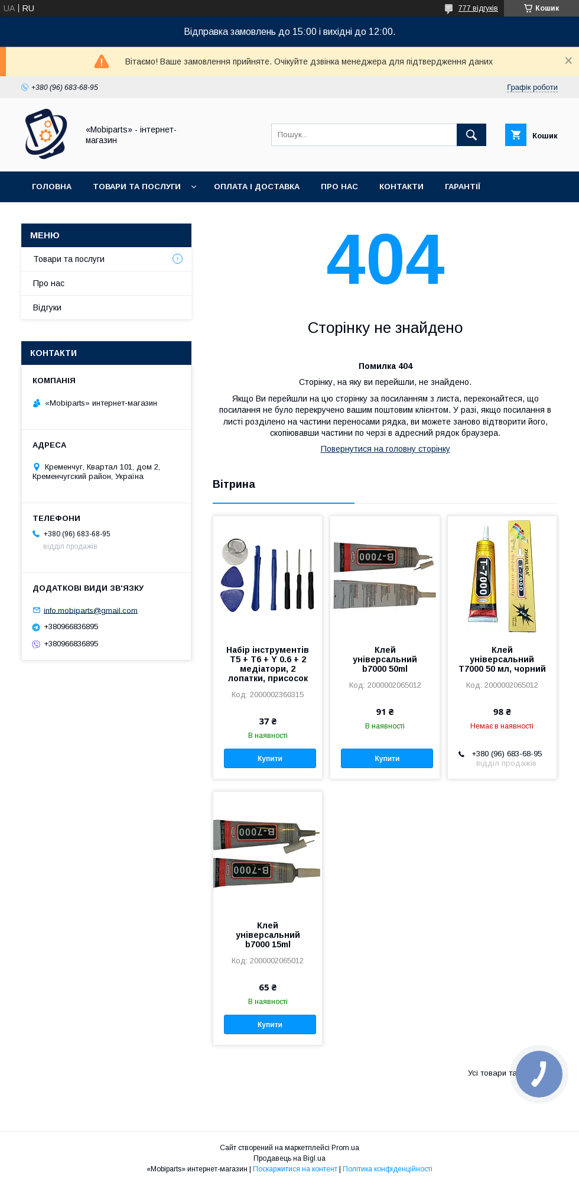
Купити (270, 759)
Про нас (339, 186)
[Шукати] (471, 135)
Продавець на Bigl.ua (289, 1158)
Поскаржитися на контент (295, 1169)
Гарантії (462, 186)
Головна (51, 186)
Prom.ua (345, 1148)
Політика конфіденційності (387, 1169)
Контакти (401, 186)
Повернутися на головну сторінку (385, 449)
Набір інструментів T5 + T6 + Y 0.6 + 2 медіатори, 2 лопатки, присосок (267, 664)
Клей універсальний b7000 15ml (268, 935)
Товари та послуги (137, 186)
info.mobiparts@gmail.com (91, 610)
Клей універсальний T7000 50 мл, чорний (502, 659)
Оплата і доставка (257, 186)
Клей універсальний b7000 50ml (385, 659)
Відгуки (47, 307)
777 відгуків (478, 8)
